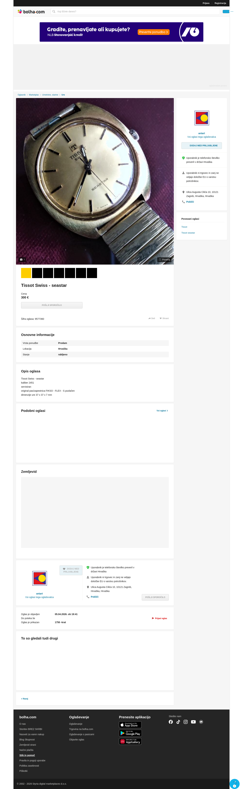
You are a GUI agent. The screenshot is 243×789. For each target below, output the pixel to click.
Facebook (171, 722)
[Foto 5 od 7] (70, 273)
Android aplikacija (130, 733)
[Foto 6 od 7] (81, 273)
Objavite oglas (76, 739)
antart (39, 593)
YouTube (193, 722)
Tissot (184, 227)
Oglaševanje (75, 724)
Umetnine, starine (50, 95)
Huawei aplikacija (130, 741)
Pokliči (94, 596)
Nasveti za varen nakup (31, 734)
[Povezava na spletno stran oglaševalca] (121, 32)
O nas (22, 724)
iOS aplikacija (130, 724)
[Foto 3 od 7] (48, 273)
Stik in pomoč (27, 755)
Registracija (220, 3)
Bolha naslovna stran (31, 11)
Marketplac (34, 95)
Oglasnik (22, 95)
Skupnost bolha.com (201, 722)
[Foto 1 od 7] (26, 273)
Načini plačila (26, 750)
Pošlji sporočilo (52, 305)
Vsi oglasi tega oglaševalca (39, 597)
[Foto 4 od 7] (59, 273)
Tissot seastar (188, 233)
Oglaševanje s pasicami (81, 734)
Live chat (235, 784)
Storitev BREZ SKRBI (30, 729)
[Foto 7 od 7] (92, 273)
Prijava (206, 3)
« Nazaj (24, 699)
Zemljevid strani (27, 744)
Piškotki (23, 771)
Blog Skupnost (27, 739)
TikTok (178, 722)
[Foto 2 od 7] (37, 273)
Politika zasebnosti (29, 765)
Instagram (186, 722)
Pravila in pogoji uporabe (32, 760)
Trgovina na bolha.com (81, 729)
